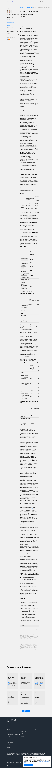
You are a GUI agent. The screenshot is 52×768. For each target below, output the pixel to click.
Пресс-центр (30, 728)
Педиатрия (9, 736)
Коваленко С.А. (25, 701)
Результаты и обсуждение (11, 23)
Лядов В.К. (9, 682)
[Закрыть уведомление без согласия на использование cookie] (50, 757)
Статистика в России (17, 732)
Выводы (8, 25)
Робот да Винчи (16, 728)
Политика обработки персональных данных (10, 764)
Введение (8, 21)
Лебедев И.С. (41, 683)
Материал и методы (10, 22)
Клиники (35, 730)
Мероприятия (23, 738)
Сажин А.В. (36, 682)
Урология (8, 740)
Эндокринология (10, 742)
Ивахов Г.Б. (37, 683)
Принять (28, 765)
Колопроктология (10, 734)
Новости (22, 736)
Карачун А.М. (27, 21)
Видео (22, 734)
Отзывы (8, 744)
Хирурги (35, 729)
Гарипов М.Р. (10, 684)
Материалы (23, 733)
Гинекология (9, 731)
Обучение (22, 728)
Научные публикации (24, 729)
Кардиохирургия (10, 732)
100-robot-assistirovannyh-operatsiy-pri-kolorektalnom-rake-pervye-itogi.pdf (28, 625)
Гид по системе (23, 731)
